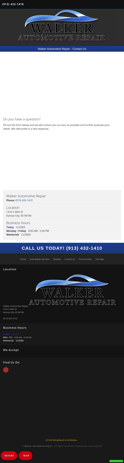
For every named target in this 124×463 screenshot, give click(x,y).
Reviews (57, 259)
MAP (25, 455)
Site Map (99, 259)
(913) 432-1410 (13, 4)
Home (23, 259)
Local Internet (95, 446)
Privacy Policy (85, 259)
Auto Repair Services (39, 259)
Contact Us (70, 259)
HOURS (9, 455)
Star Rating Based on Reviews (61, 440)
